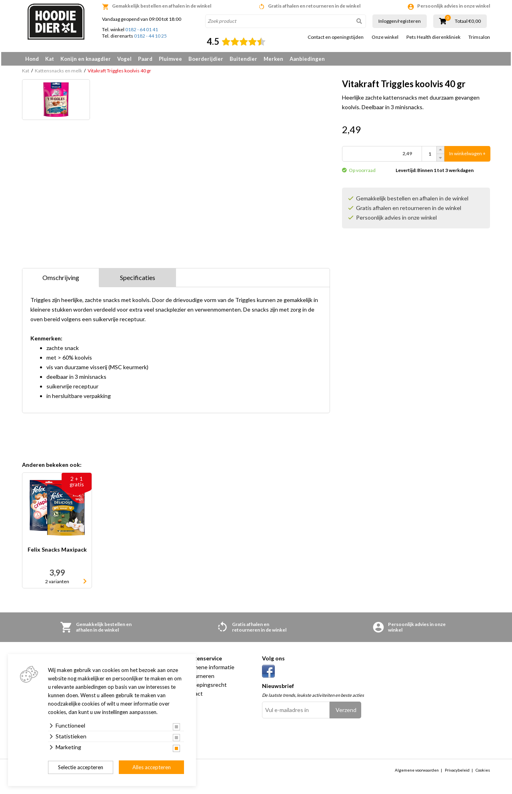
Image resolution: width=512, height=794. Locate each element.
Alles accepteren (151, 767)
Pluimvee (170, 59)
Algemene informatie (208, 669)
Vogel (124, 59)
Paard (145, 59)
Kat (49, 59)
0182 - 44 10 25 (150, 36)
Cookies (483, 772)
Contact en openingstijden (336, 37)
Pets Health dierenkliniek (433, 37)
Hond (32, 59)
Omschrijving (60, 280)
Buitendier (243, 59)
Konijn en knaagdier (85, 59)
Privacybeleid (457, 772)
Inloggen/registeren (399, 21)
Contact (192, 696)
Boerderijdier (205, 59)
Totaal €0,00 (468, 21)
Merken (273, 59)
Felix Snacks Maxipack (57, 553)
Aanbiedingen (307, 59)
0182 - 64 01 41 (141, 29)
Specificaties (137, 280)
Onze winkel (385, 37)
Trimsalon (479, 37)
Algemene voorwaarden (417, 772)
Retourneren (198, 678)
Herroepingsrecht (204, 687)
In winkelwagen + (467, 157)
